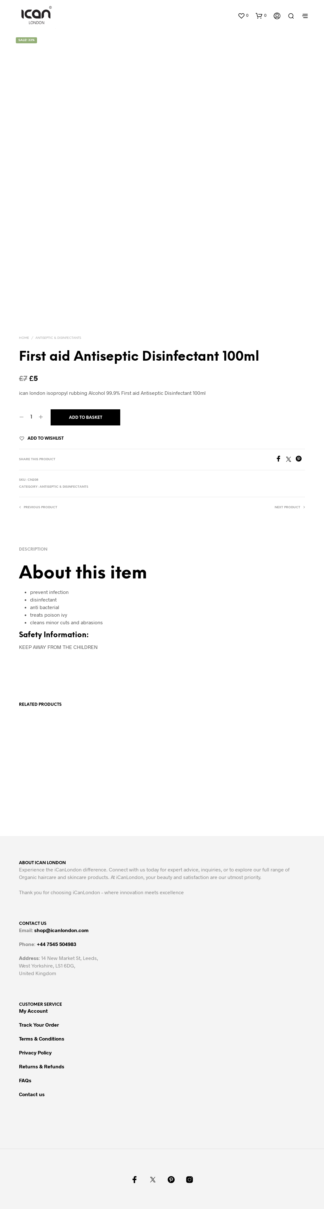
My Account (33, 1011)
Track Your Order (39, 1025)
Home (24, 338)
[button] (243, 15)
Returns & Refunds (41, 1066)
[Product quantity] (31, 417)
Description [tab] (33, 549)
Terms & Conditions (41, 1038)
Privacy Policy (35, 1052)
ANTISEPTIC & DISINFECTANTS (58, 338)
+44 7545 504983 (56, 944)
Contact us (32, 1094)
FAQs (25, 1080)
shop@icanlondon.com (61, 930)
